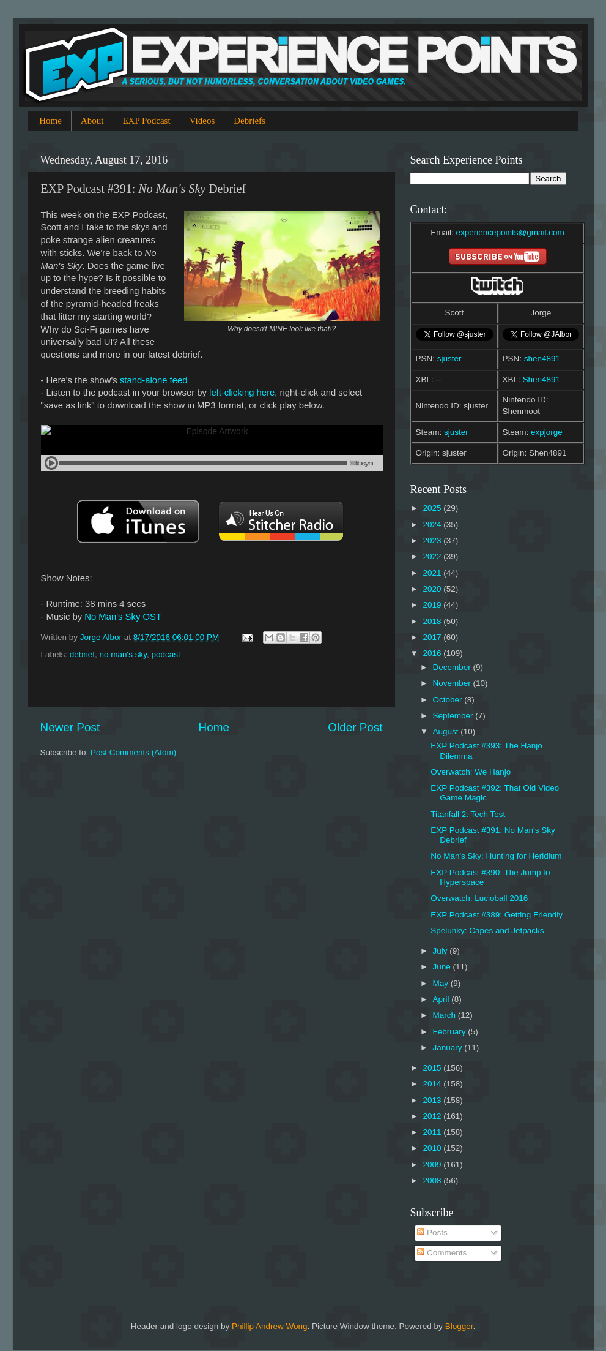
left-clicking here (242, 392)
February (450, 1031)
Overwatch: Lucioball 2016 (479, 898)
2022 (433, 556)
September (454, 715)
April (442, 999)
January (449, 1047)
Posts (432, 1232)
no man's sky (123, 654)
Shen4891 (542, 379)
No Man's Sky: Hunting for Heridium (495, 855)
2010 (433, 1148)
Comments (442, 1252)
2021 (433, 573)
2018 (433, 621)
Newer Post (70, 727)
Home (50, 121)
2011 (433, 1132)
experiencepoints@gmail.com (510, 232)
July (441, 950)
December (453, 667)
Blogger (459, 1326)
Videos (202, 121)
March (445, 1015)
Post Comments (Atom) (133, 752)
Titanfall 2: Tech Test (467, 814)
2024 (433, 524)
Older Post (355, 727)
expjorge (547, 432)
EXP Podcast (146, 121)
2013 (433, 1100)
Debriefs (249, 121)
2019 (433, 604)
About (92, 121)
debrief (82, 654)
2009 (433, 1164)
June (443, 966)
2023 (433, 540)
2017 (433, 637)
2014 (433, 1083)
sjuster (449, 358)
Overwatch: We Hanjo (470, 772)
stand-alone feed (154, 380)
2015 (433, 1067)
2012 (433, 1116)
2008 (433, 1180)
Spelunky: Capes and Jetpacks (487, 930)
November (453, 683)
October (449, 699)
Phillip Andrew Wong (270, 1326)
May (442, 983)
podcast (165, 654)
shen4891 (542, 358)
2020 (433, 588)
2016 (433, 653)
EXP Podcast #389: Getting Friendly (496, 914)
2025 (433, 508)
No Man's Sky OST (122, 617)
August (447, 731)
